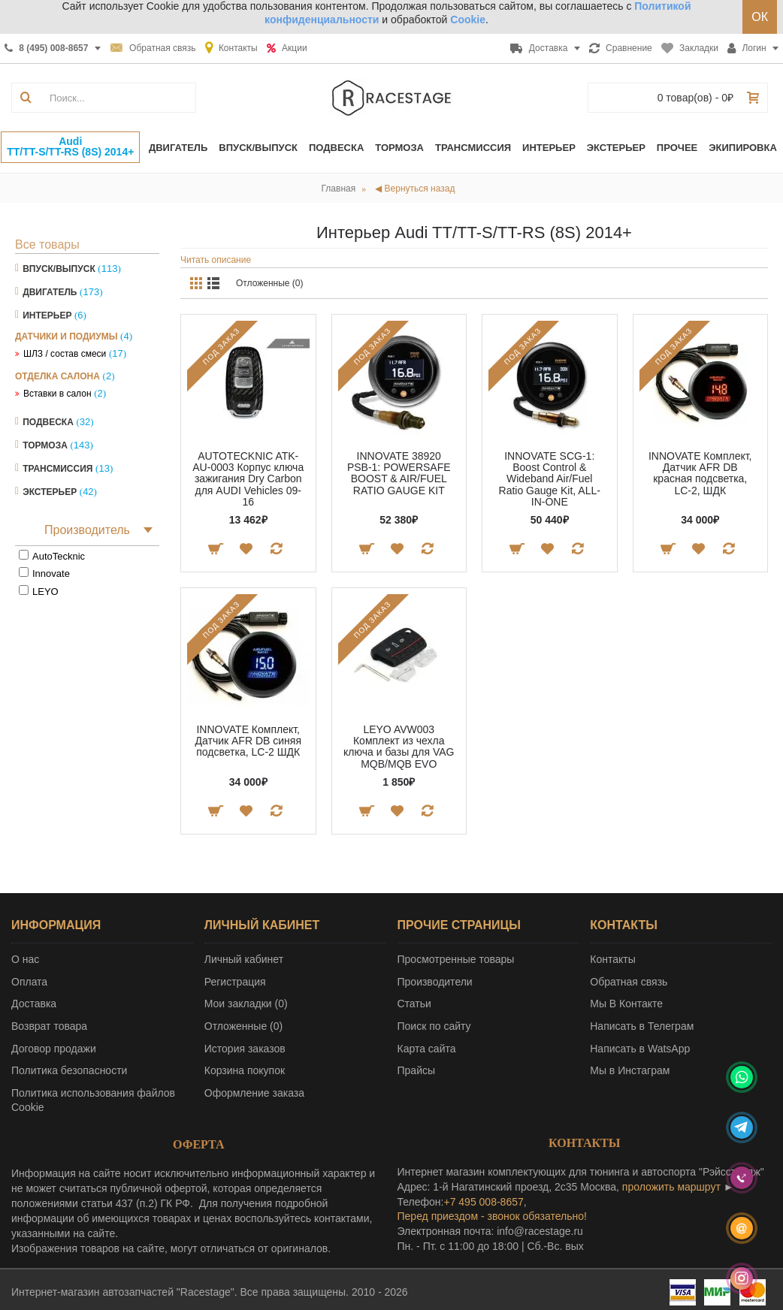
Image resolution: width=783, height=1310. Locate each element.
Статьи (414, 1004)
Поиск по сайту (434, 1026)
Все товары (47, 244)
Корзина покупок (244, 1070)
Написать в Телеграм (642, 1026)
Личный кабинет (243, 959)
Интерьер (47, 315)
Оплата (29, 982)
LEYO (45, 591)
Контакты (612, 959)
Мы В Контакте (626, 1004)
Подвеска (48, 422)
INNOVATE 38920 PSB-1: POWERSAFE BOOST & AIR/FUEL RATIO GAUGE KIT (399, 473)
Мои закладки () (246, 1004)
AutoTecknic (58, 556)
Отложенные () (243, 1026)
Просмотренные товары (456, 959)
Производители (435, 982)
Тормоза (45, 445)
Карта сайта (427, 1049)
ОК (759, 17)
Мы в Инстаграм (630, 1070)
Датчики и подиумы (66, 336)
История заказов (245, 1049)
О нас (25, 959)
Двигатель (50, 292)
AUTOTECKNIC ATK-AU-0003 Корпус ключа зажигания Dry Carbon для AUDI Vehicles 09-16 (248, 479)
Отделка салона (57, 376)
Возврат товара (49, 1026)
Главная (339, 188)
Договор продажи (53, 1049)
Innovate (51, 573)
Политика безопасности (69, 1070)
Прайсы (417, 1070)
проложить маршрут (671, 1187)
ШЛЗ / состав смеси (64, 354)
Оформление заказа (254, 1093)
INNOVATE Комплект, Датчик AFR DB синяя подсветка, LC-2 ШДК (248, 741)
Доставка (33, 1004)
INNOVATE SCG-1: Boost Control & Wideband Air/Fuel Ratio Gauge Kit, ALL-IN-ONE (549, 479)
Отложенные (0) (270, 283)
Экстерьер (50, 492)
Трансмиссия (57, 468)
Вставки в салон (57, 393)
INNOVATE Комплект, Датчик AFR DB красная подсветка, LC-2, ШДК (700, 473)
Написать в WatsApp (640, 1049)
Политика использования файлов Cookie (93, 1100)
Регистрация (235, 982)
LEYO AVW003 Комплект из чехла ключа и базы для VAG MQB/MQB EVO (398, 746)
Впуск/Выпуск (59, 269)
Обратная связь (628, 982)
